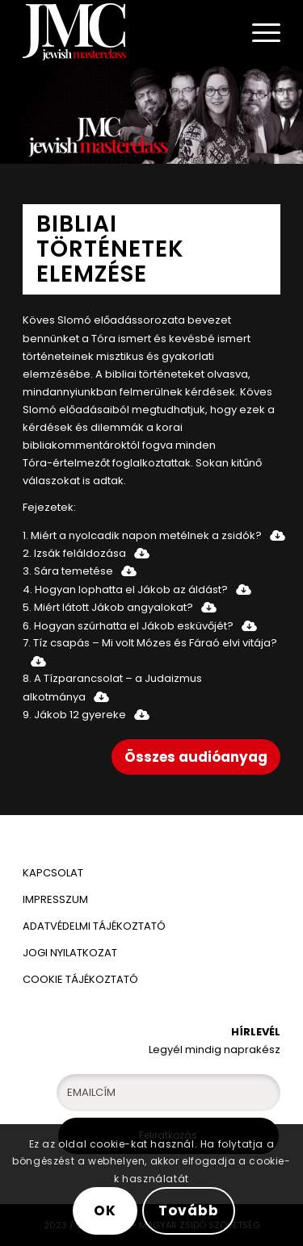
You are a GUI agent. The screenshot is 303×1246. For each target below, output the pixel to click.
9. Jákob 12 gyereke (74, 714)
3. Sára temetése (68, 571)
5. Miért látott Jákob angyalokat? (108, 607)
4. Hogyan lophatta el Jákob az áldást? (125, 589)
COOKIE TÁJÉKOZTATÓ (80, 979)
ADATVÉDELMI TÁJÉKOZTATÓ (95, 926)
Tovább (188, 1210)
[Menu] (258, 32)
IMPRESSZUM (55, 899)
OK (105, 1210)
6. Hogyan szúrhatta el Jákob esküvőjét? (128, 625)
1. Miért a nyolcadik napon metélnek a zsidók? (142, 535)
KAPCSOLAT (53, 872)
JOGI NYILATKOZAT (70, 952)
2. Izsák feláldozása (74, 553)
